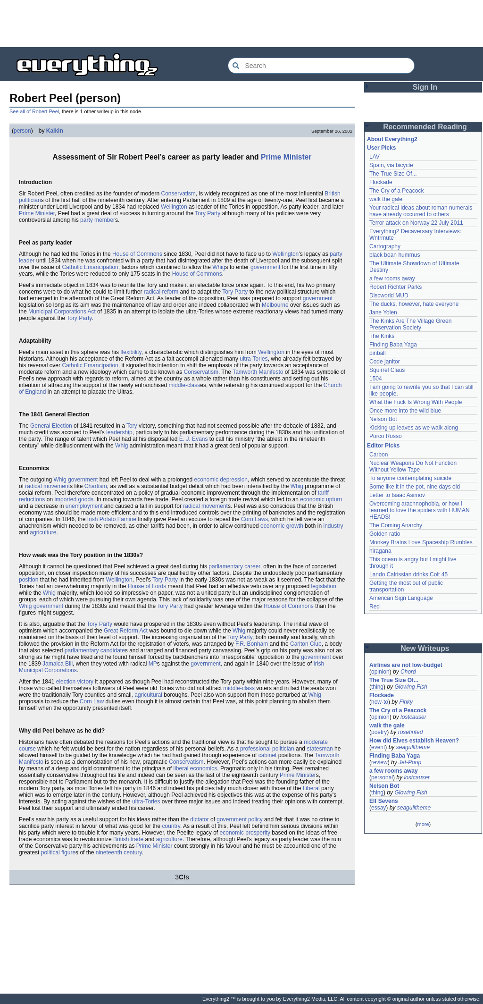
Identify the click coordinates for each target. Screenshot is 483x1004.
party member (97, 220)
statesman (320, 748)
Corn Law (92, 701)
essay (378, 807)
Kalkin (54, 130)
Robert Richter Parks (395, 287)
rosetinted (410, 732)
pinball (377, 353)
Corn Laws (254, 519)
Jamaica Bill (57, 663)
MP (153, 663)
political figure (58, 852)
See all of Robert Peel (34, 111)
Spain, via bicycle (391, 165)
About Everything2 (392, 139)
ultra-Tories (253, 358)
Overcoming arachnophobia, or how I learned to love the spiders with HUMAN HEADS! (419, 510)
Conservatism (178, 193)
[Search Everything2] (321, 66)
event (378, 747)
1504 (375, 378)
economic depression (221, 479)
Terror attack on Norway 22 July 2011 (416, 222)
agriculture (43, 532)
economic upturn (321, 499)
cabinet (267, 755)
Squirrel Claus (387, 370)
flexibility (130, 352)
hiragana (380, 551)
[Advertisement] (241, 23)
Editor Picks (383, 445)
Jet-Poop (410, 762)
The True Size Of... (393, 173)
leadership (119, 432)
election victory (74, 681)
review (379, 762)
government (265, 267)
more (423, 824)
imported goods (73, 499)
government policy (239, 819)
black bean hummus (394, 255)
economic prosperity (245, 832)
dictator (199, 819)
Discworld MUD (388, 295)
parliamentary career (234, 566)
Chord (408, 671)
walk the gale (385, 199)
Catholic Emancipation (90, 267)
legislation (323, 586)
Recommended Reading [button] (425, 127)
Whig (218, 267)
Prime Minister (286, 157)
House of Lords (147, 586)
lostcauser (413, 717)
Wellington (174, 206)
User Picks (381, 147)
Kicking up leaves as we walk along (413, 427)
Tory (131, 425)
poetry (379, 732)
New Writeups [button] (425, 648)
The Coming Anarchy (395, 525)
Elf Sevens (383, 801)
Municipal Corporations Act (62, 311)
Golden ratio (384, 534)
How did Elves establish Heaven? (414, 740)
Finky (406, 702)
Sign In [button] (425, 87)
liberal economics (195, 768)
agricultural (148, 695)
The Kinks (381, 336)
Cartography (384, 246)
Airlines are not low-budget (405, 665)
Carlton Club (306, 644)
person (22, 130)
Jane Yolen (383, 312)
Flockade (380, 182)
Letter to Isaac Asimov (397, 495)
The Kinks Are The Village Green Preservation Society (410, 324)
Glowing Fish (410, 686)
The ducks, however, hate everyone (413, 304)
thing (377, 686)
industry (333, 526)
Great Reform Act (126, 630)
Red (374, 606)
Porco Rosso (385, 436)
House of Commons (137, 254)
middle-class (184, 385)
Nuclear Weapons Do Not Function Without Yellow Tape (413, 466)
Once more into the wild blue (405, 410)
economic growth (281, 526)
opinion (380, 671)
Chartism (95, 486)
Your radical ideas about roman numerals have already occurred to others (420, 211)
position (28, 579)
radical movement (47, 486)
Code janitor (384, 361)
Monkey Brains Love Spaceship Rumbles (421, 542)
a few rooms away (392, 278)
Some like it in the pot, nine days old (414, 486)
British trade (128, 839)
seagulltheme (413, 747)
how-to (379, 702)
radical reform (161, 291)
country (171, 826)
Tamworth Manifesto (258, 372)
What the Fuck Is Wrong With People (415, 402)
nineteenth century (119, 852)
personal (382, 777)
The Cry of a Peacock (396, 190)
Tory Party (207, 213)
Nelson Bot (383, 419)
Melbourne (275, 305)
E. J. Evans (193, 439)
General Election (51, 425)
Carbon (378, 454)
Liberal (311, 788)
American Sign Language (401, 598)
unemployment (84, 506)
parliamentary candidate (95, 650)
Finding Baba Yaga (393, 344)
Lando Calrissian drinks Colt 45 (408, 574)
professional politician (267, 748)
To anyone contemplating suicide (410, 478)
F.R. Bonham (251, 644)
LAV (374, 156)
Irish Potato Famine (111, 519)
